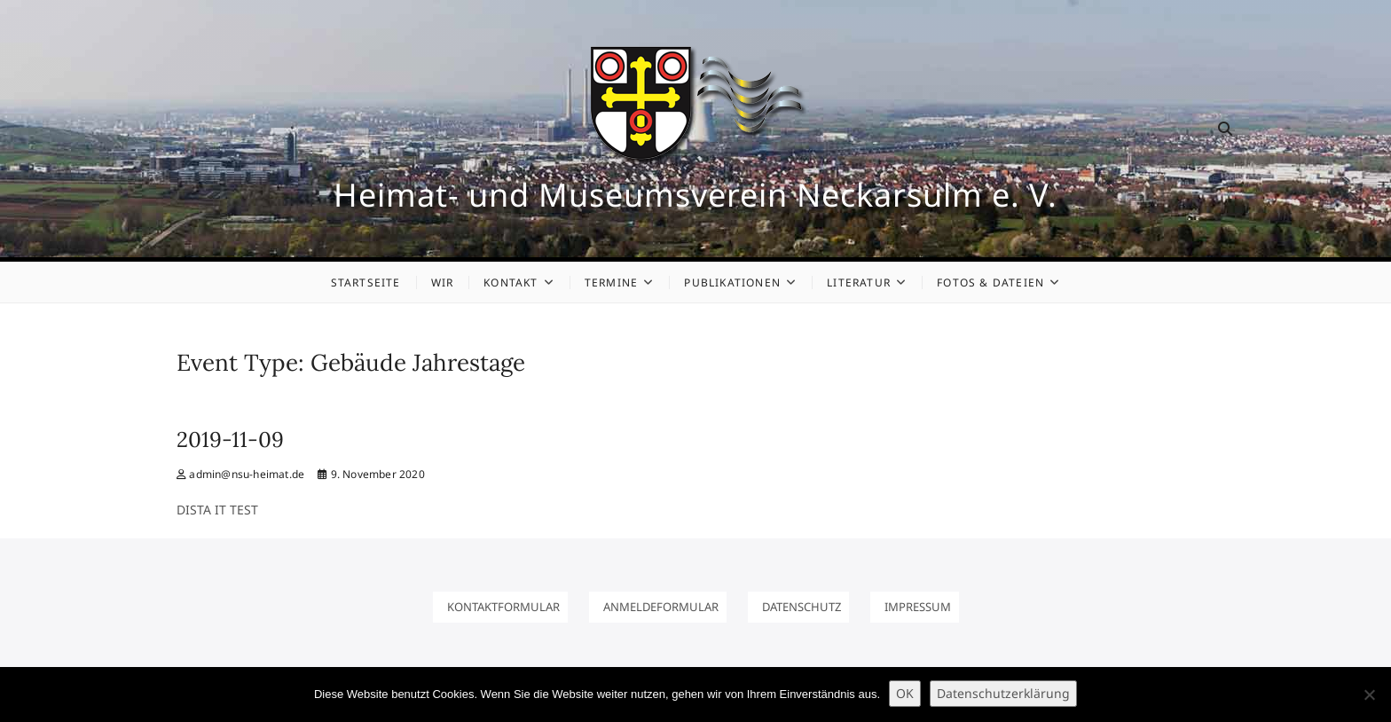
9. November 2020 (371, 474)
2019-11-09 (230, 439)
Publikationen (732, 282)
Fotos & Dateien (990, 282)
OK (905, 693)
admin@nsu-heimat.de (240, 474)
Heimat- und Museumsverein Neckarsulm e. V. (695, 195)
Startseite (366, 282)
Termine (611, 282)
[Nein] (1369, 694)
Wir (442, 282)
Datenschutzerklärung (1003, 693)
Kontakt (510, 282)
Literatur (859, 282)
